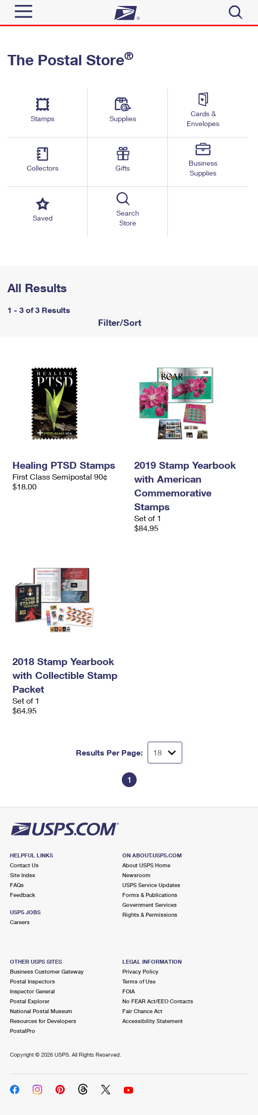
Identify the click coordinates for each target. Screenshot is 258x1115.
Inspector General (32, 991)
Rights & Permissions (149, 914)
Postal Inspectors (32, 981)
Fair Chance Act (142, 1011)
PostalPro (22, 1030)
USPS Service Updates (151, 885)
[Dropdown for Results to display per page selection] (165, 752)
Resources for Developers (43, 1021)
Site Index (22, 875)
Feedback (22, 895)
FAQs (17, 885)
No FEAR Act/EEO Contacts (157, 1001)
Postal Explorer (30, 1001)
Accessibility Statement (152, 1021)
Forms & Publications (149, 895)
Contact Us (24, 865)
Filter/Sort (118, 322)
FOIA (128, 991)
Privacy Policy (140, 971)
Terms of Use (138, 981)
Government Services (149, 904)
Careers (20, 922)
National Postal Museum (41, 1011)
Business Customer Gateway (47, 971)
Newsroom (136, 875)
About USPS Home (146, 865)
